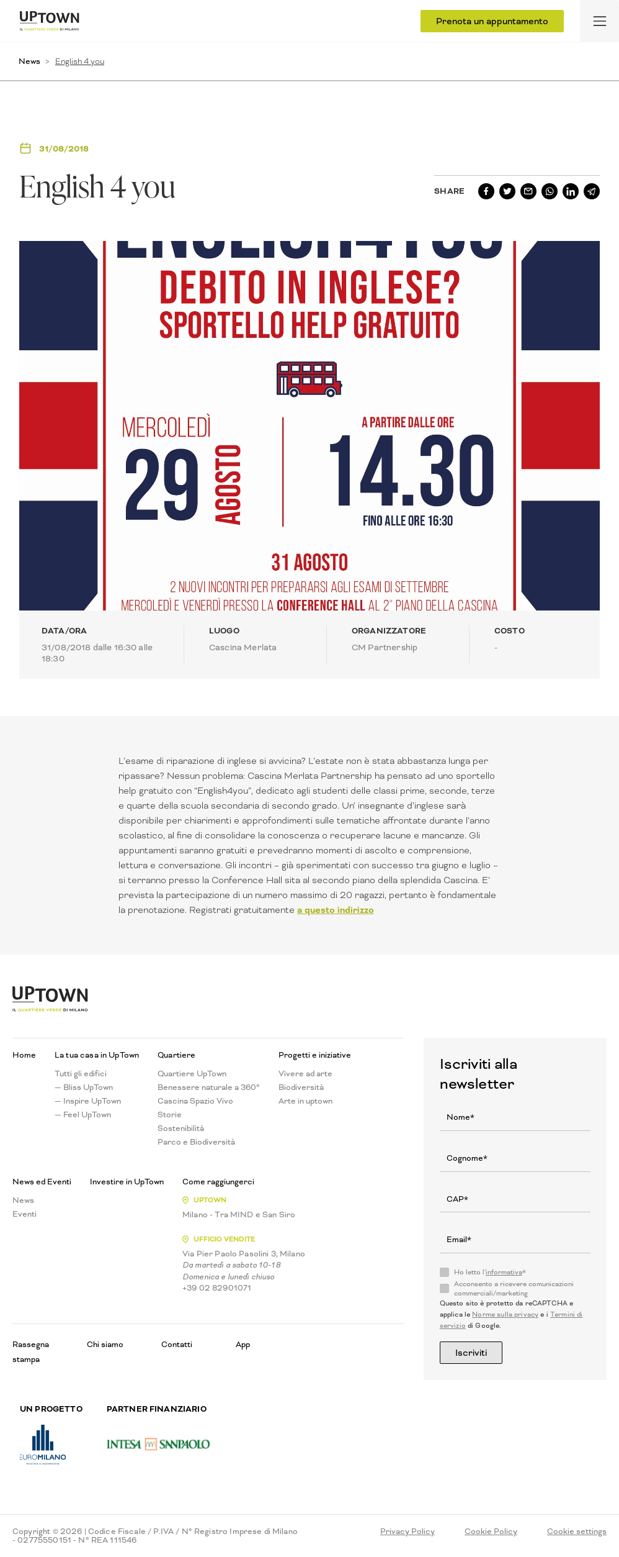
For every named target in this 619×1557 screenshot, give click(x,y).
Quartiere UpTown (192, 1073)
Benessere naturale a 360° (209, 1087)
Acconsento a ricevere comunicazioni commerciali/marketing (514, 1288)
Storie (170, 1114)
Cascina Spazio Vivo (195, 1101)
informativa (504, 1272)
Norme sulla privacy (505, 1314)
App (243, 1344)
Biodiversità (301, 1087)
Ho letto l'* (490, 1272)
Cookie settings (577, 1531)
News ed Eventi (41, 1182)
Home (24, 1055)
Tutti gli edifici (81, 1073)
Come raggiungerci (218, 1182)
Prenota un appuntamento (492, 21)
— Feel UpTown (83, 1114)
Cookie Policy (491, 1531)
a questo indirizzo (335, 910)
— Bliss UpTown (84, 1087)
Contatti (176, 1344)
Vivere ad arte (305, 1073)
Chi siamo (105, 1344)
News (29, 61)
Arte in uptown (305, 1101)
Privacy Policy (407, 1531)
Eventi (24, 1214)
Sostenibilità (181, 1128)
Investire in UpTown (127, 1182)
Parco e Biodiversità (196, 1142)
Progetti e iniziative (314, 1055)
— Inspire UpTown (88, 1101)
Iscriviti (471, 1352)
